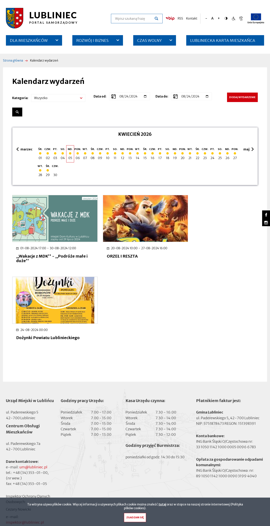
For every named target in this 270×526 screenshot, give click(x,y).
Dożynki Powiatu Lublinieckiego (215, 252)
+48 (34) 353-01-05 (30, 403)
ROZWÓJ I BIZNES (92, 40)
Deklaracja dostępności (25, 459)
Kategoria (19, 98)
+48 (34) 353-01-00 (30, 392)
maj (249, 149)
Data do (161, 96)
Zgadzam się (135, 518)
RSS (180, 18)
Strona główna (13, 60)
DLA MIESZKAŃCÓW (29, 40)
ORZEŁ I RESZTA (115, 252)
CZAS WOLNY (149, 40)
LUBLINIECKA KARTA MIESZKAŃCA (222, 42)
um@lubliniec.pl (33, 386)
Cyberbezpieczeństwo (24, 464)
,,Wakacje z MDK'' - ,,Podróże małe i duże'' (51, 254)
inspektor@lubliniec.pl (25, 441)
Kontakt (191, 18)
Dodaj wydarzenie (242, 97)
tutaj (162, 505)
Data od (99, 96)
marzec (24, 149)
